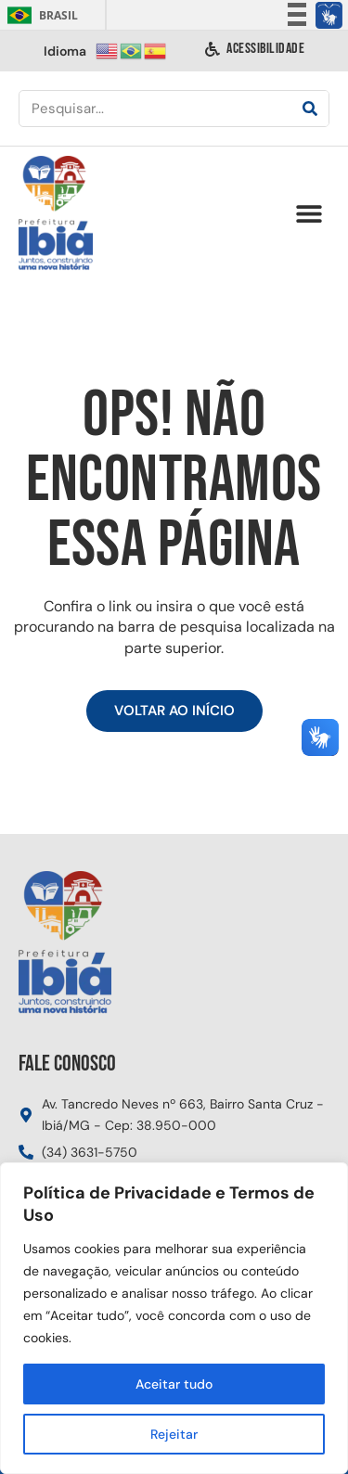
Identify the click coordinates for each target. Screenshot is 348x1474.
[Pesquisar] (310, 108)
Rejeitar (174, 1434)
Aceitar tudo (174, 1384)
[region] (174, 1318)
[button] (308, 214)
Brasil (39, 15)
